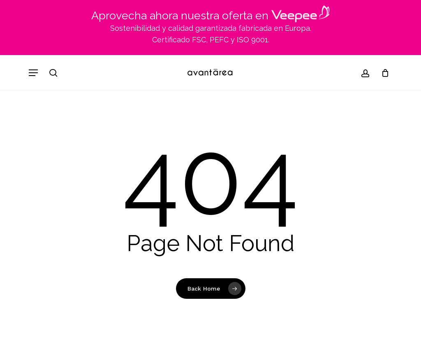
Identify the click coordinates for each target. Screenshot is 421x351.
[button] (33, 73)
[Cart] (382, 72)
